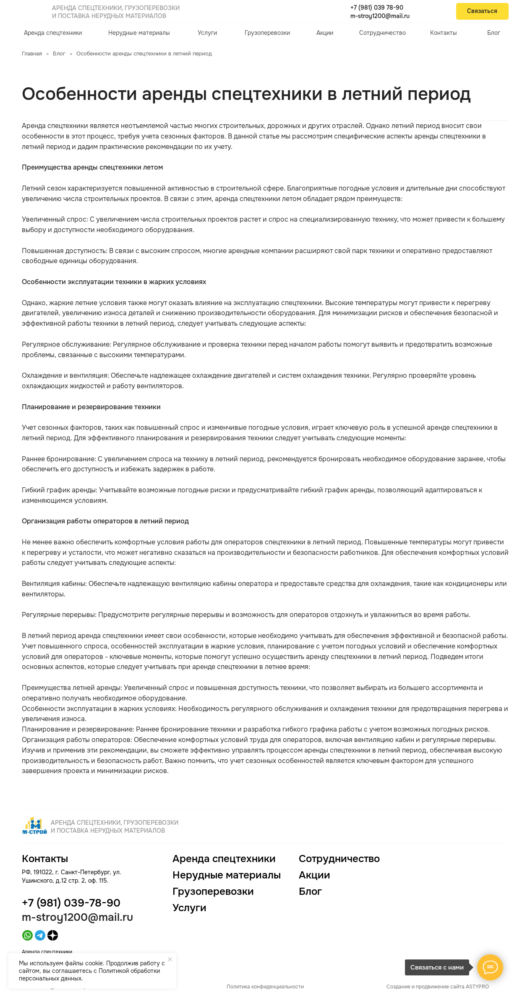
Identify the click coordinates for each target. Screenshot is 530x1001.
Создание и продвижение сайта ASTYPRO (437, 986)
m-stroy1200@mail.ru (380, 16)
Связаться (482, 11)
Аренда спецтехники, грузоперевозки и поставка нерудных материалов (116, 12)
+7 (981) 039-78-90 (71, 903)
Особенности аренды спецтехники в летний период (144, 53)
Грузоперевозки (267, 33)
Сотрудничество (382, 33)
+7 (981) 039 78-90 (376, 7)
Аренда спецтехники (53, 33)
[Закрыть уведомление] (170, 959)
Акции (324, 33)
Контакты (443, 33)
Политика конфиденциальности (265, 986)
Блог (493, 33)
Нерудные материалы (139, 33)
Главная (32, 53)
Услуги (207, 33)
